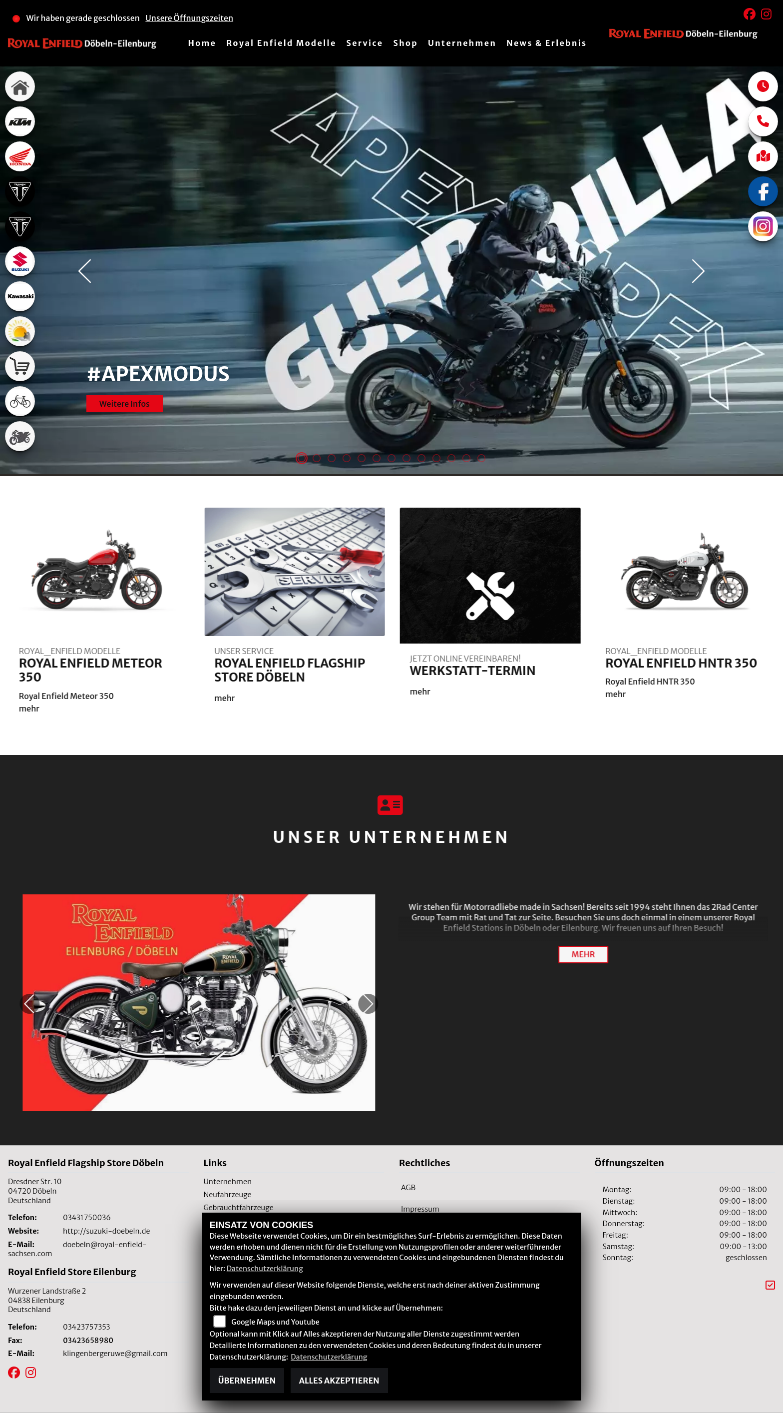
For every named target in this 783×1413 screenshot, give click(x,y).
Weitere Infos (124, 397)
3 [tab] (332, 459)
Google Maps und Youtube (275, 1322)
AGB (408, 1187)
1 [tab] (302, 459)
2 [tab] (317, 459)
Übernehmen (247, 1381)
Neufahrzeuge (228, 1194)
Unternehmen (462, 43)
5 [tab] (362, 459)
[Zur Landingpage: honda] (20, 156)
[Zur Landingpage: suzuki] (20, 261)
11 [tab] (451, 459)
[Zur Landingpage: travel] (20, 331)
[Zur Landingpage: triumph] (20, 191)
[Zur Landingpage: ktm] (20, 121)
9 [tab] (421, 459)
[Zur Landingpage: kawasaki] (20, 296)
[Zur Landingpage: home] (20, 86)
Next (698, 271)
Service (365, 43)
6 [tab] (377, 459)
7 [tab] (391, 459)
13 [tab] (481, 459)
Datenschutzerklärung (265, 1268)
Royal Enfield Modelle (281, 43)
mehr (583, 954)
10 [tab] (436, 459)
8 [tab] (406, 459)
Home (202, 43)
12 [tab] (466, 459)
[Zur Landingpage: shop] (20, 366)
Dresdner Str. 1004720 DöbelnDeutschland (34, 1191)
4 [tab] (347, 459)
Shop (405, 43)
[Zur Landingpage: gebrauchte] (20, 436)
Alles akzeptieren (339, 1381)
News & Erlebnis (546, 43)
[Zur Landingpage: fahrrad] (20, 401)
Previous (84, 271)
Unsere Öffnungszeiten (189, 18)
